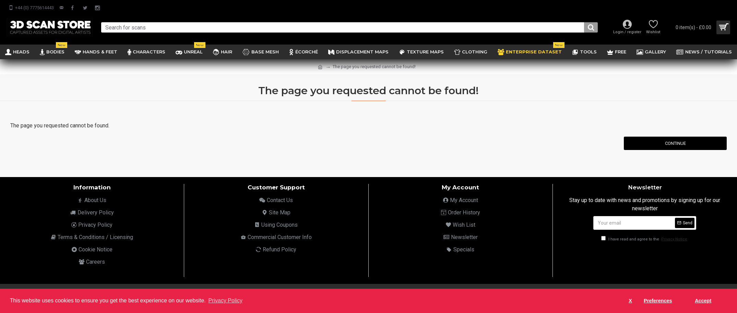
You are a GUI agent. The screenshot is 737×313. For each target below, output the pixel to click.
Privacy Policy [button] (225, 300)
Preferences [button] (658, 300)
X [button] (630, 300)
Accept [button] (703, 300)
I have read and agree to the (644, 239)
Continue (675, 143)
